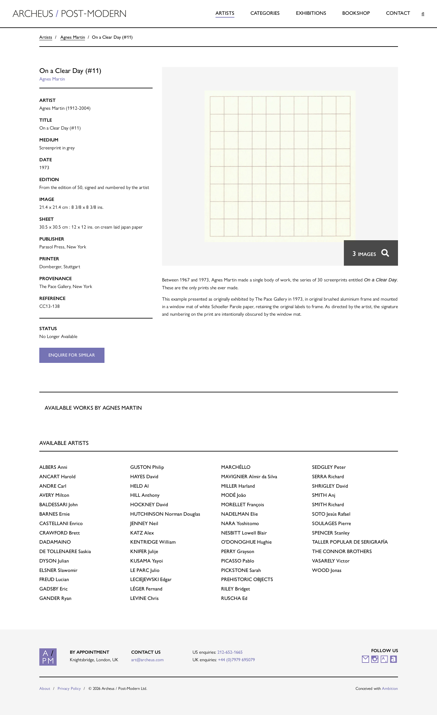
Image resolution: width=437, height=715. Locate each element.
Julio (145, 570)
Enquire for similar (71, 355)
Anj (323, 495)
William (153, 542)
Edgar (150, 579)
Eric (53, 589)
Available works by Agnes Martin (93, 407)
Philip (147, 467)
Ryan (55, 598)
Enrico (61, 523)
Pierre (331, 523)
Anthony (145, 495)
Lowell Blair (244, 533)
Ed (234, 598)
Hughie (246, 542)
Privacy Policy (69, 688)
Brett (59, 533)
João (233, 495)
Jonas (326, 570)
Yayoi (146, 561)
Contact (398, 13)
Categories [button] (265, 13)
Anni (53, 467)
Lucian (54, 579)
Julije (144, 551)
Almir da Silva (249, 476)
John (58, 504)
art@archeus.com (147, 659)
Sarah (241, 570)
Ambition (390, 688)
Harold (57, 476)
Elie (239, 514)
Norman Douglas (165, 514)
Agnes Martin (72, 37)
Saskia (65, 551)
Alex (142, 533)
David (144, 476)
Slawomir (58, 570)
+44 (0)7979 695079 (236, 659)
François (242, 504)
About (44, 688)
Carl (52, 486)
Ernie (54, 514)
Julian (54, 561)
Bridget (235, 589)
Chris (144, 598)
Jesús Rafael (331, 514)
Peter (329, 467)
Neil (144, 523)
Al (139, 486)
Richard (328, 476)
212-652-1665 (230, 652)
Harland (238, 486)
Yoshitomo (240, 523)
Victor (331, 561)
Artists (225, 13)
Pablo (237, 561)
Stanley (331, 533)
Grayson (237, 551)
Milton (54, 495)
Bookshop (356, 13)
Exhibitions (311, 13)
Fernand (146, 589)
